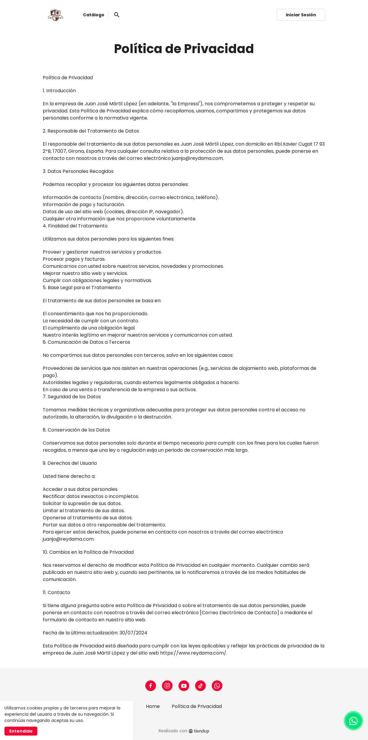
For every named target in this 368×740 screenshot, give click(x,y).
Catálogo (93, 15)
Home (153, 706)
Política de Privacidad (197, 706)
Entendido (21, 731)
